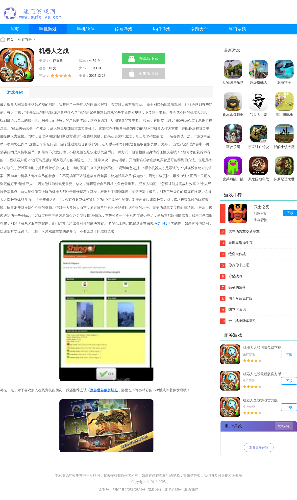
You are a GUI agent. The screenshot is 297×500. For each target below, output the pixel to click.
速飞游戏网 (173, 490)
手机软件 (86, 29)
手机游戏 (48, 29)
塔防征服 (160, 223)
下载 (290, 213)
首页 (14, 29)
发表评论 (284, 426)
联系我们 (191, 490)
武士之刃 (262, 207)
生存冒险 (25, 39)
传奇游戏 (123, 29)
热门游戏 (161, 29)
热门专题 (237, 29)
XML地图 (155, 490)
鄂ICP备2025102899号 (129, 490)
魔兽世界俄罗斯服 (104, 390)
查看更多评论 (258, 447)
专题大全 (199, 29)
